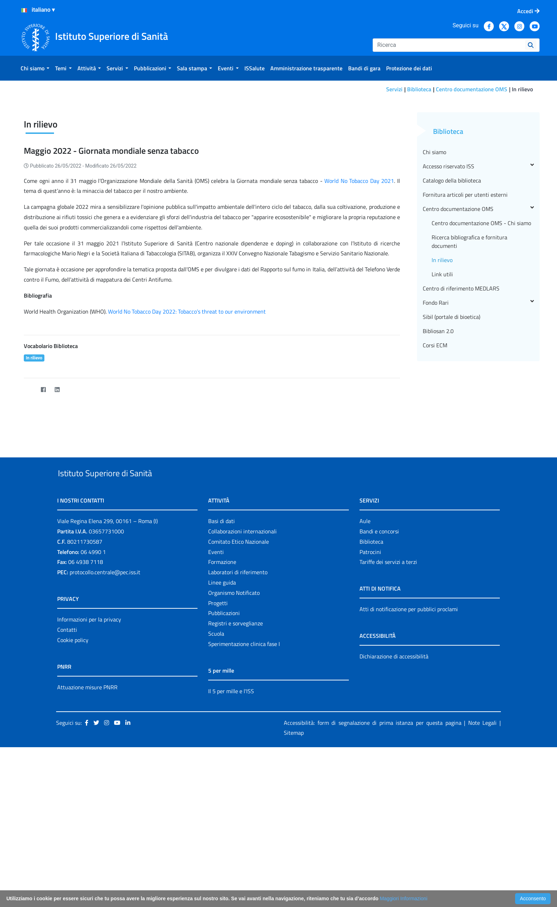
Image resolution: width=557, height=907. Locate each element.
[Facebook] (43, 506)
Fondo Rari (478, 419)
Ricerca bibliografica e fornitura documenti (469, 358)
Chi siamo (434, 269)
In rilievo (442, 377)
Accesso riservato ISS (478, 283)
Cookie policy (72, 773)
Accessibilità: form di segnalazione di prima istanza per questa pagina (372, 856)
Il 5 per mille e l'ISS (231, 824)
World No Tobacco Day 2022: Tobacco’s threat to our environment (187, 428)
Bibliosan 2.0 (438, 448)
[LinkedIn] (57, 506)
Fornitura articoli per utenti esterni (465, 311)
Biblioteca (419, 89)
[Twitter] (29, 506)
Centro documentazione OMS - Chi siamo (481, 340)
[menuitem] (35, 68)
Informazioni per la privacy (89, 752)
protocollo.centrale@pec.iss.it (105, 705)
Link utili (442, 391)
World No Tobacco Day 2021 (359, 297)
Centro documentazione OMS (471, 89)
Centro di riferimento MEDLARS (461, 405)
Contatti (67, 763)
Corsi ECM (435, 462)
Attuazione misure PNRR (87, 820)
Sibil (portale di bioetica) (451, 433)
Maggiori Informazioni (403, 898)
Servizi (394, 89)
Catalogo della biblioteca (452, 297)
